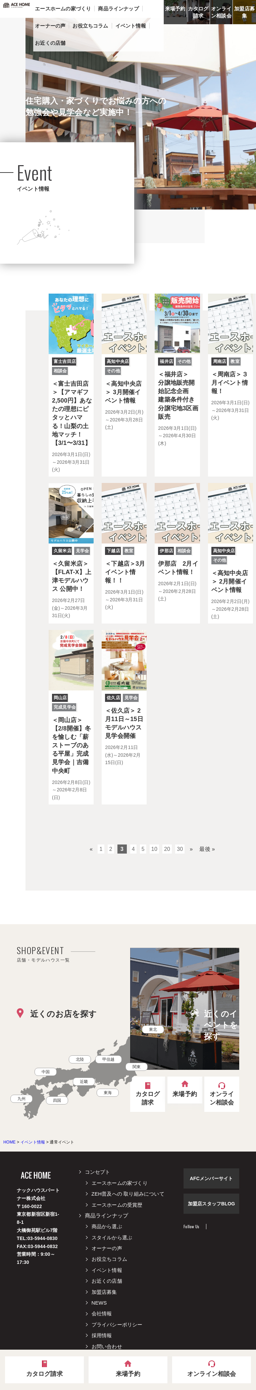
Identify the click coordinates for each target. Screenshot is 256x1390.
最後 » (207, 849)
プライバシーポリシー (117, 1324)
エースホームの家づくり (120, 1183)
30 (180, 849)
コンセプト (97, 1172)
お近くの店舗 (107, 1281)
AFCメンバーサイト (211, 1178)
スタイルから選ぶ (112, 1237)
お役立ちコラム (109, 1259)
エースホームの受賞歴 (117, 1205)
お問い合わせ (107, 1346)
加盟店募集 (244, 12)
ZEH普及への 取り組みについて (128, 1194)
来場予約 (175, 8)
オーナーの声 (107, 1248)
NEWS (99, 1303)
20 (167, 849)
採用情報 (102, 1335)
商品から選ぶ (107, 1226)
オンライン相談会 (221, 12)
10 (154, 849)
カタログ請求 (198, 12)
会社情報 (102, 1313)
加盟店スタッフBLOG (211, 1203)
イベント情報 (107, 1270)
